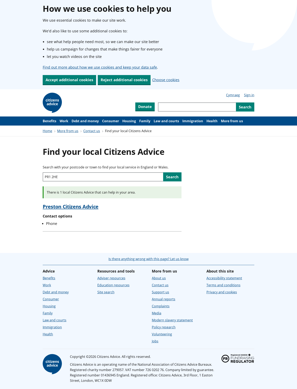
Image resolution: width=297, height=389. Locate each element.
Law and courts (166, 121)
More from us (232, 121)
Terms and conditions (223, 285)
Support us (160, 292)
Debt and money (85, 121)
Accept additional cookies (69, 79)
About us (159, 278)
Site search (105, 292)
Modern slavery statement (172, 320)
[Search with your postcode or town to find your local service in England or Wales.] (103, 176)
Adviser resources (111, 278)
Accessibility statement (224, 278)
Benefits (49, 121)
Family (144, 121)
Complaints (161, 306)
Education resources (113, 285)
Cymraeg (233, 95)
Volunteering (162, 334)
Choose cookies (165, 79)
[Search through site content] (197, 107)
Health (212, 121)
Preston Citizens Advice (70, 206)
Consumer (110, 121)
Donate (145, 106)
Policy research (164, 327)
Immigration (192, 121)
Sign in (249, 95)
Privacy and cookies (221, 292)
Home (47, 131)
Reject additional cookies (124, 79)
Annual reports (163, 299)
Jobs (155, 341)
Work (64, 121)
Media (156, 313)
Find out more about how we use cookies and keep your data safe (100, 67)
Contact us (91, 131)
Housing (129, 121)
